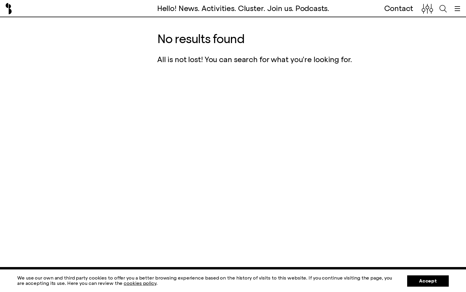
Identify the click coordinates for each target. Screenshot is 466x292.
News (188, 8)
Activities (217, 8)
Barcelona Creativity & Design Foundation (8, 8)
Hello (165, 8)
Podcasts (311, 8)
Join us (279, 8)
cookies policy (140, 283)
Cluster (251, 8)
